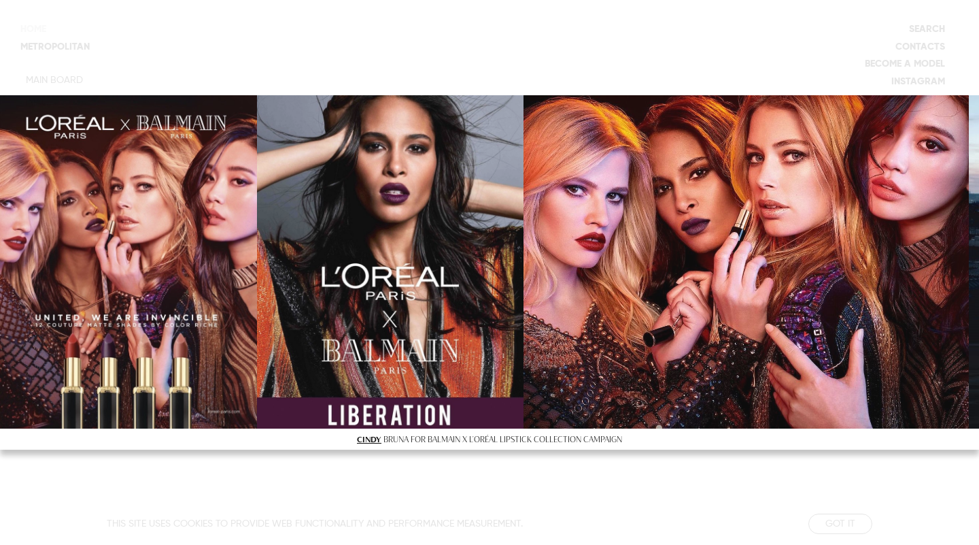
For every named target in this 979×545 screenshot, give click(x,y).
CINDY (369, 439)
